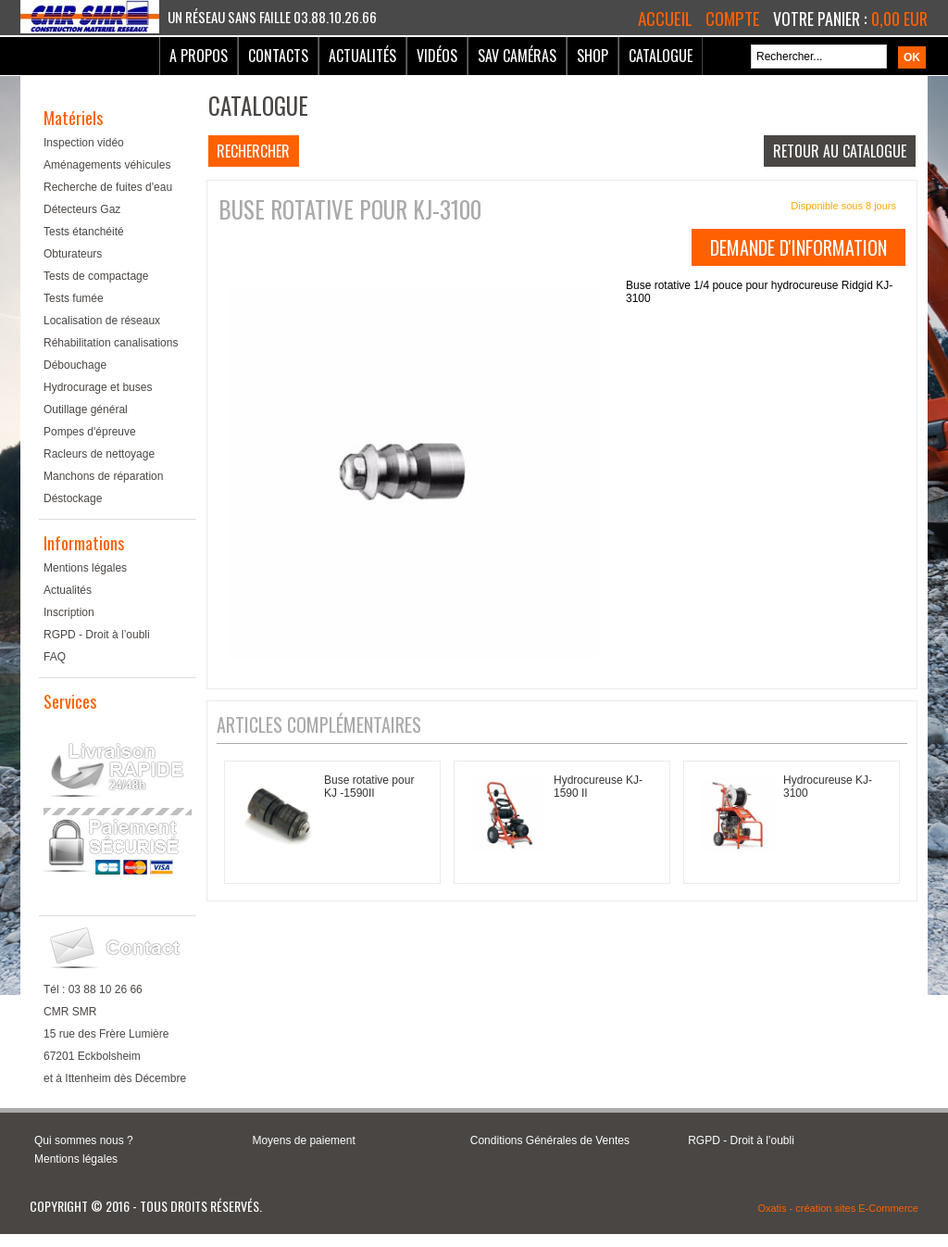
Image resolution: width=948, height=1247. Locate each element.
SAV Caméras (517, 55)
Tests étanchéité (84, 231)
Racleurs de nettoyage (99, 453)
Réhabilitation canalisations (111, 342)
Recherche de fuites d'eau (108, 187)
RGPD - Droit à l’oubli (97, 634)
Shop (592, 55)
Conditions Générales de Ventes (550, 1140)
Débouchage (75, 365)
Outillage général (86, 409)
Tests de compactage (96, 276)
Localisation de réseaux (102, 320)
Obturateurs (73, 253)
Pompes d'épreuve (90, 431)
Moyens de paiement (303, 1140)
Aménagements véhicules (107, 164)
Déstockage (73, 498)
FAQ (55, 656)
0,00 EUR (899, 18)
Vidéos (437, 55)
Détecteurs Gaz (82, 209)
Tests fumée (74, 298)
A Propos (198, 55)
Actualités (362, 55)
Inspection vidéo (84, 142)
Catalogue (660, 55)
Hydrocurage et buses (98, 387)
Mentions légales (85, 567)
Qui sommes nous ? (83, 1140)
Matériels (73, 118)
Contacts (278, 55)
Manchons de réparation (103, 476)
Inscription (69, 612)
